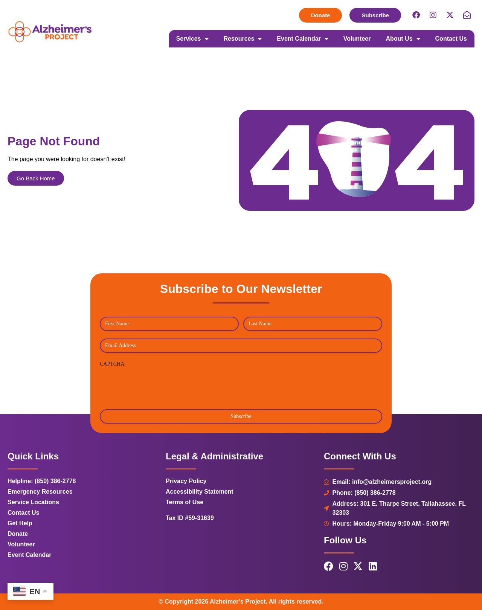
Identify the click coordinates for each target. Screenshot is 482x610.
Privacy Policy (186, 481)
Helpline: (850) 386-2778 (42, 481)
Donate (18, 534)
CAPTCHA (112, 364)
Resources (243, 39)
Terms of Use (184, 502)
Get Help (20, 523)
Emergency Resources (40, 491)
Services (192, 39)
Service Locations (33, 502)
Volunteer (357, 38)
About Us (403, 39)
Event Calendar (302, 39)
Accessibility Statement (199, 491)
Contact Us (451, 38)
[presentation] (157, 385)
